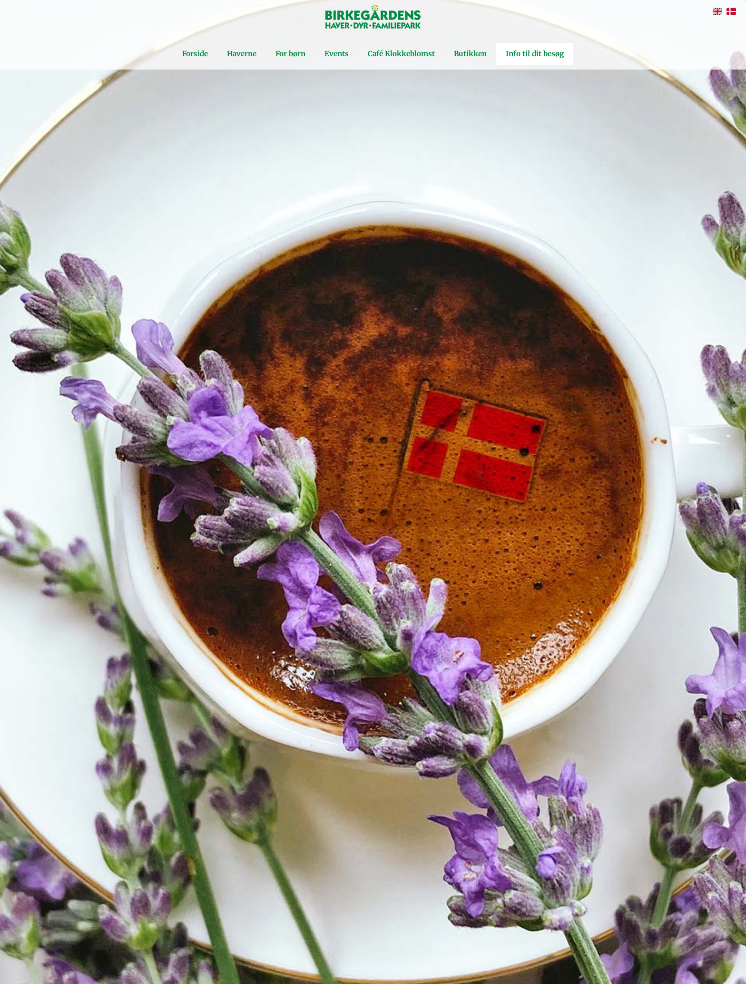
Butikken (470, 53)
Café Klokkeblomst (401, 53)
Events (336, 53)
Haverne (241, 53)
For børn (290, 53)
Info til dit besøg (535, 53)
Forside (195, 53)
